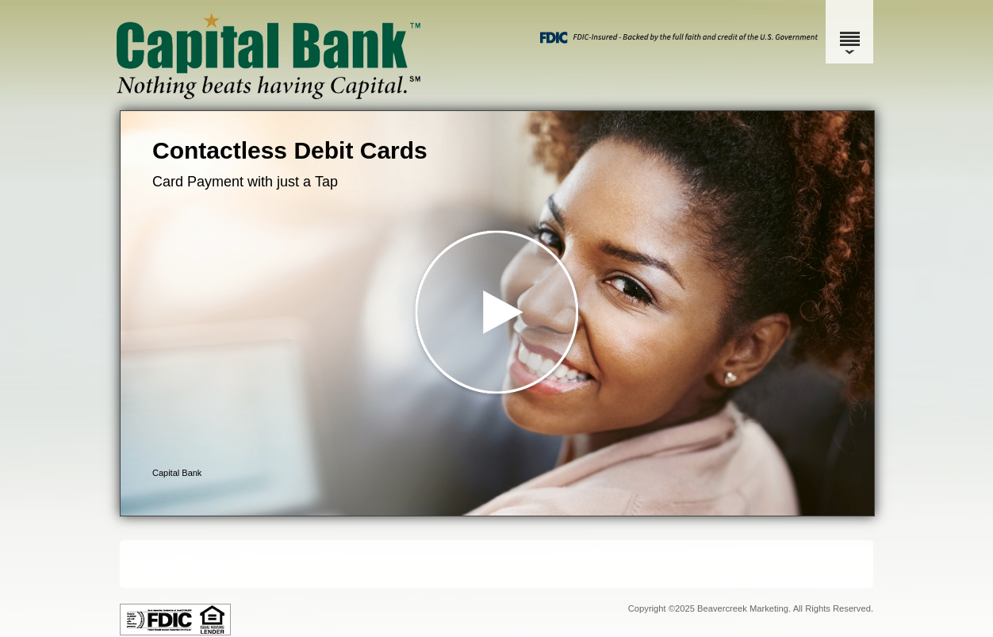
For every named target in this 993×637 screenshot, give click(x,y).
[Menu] (849, 31)
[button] (497, 313)
